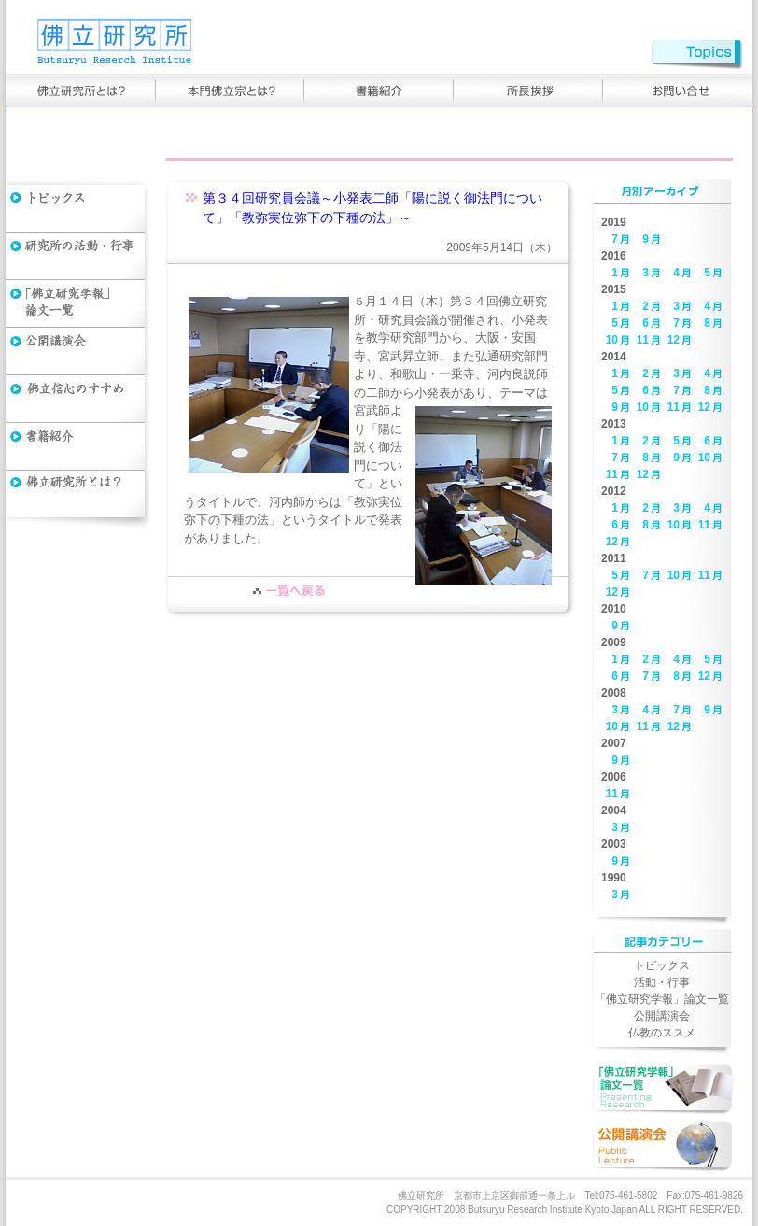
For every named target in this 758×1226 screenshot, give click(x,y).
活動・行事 (662, 982)
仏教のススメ (661, 1032)
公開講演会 (662, 1015)
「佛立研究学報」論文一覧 (662, 999)
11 (643, 339)
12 (673, 339)
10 (612, 339)
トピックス (662, 965)
